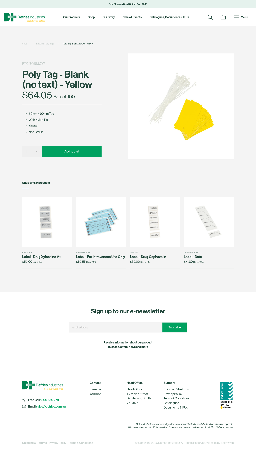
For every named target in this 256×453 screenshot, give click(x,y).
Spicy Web (227, 443)
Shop (91, 17)
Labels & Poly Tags (45, 43)
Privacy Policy (173, 394)
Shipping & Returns (176, 389)
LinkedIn (95, 389)
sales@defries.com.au (51, 406)
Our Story (109, 17)
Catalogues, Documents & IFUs (169, 17)
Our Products (71, 17)
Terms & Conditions (176, 398)
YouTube (95, 394)
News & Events (132, 17)
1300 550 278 (49, 400)
